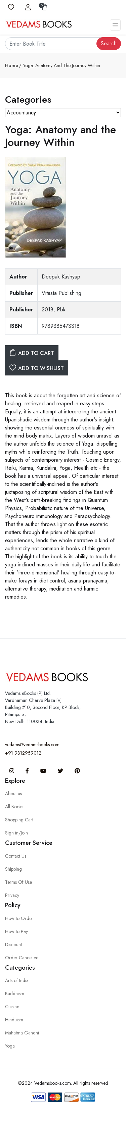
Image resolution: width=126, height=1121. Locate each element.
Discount (13, 944)
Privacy (12, 895)
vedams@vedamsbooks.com (32, 744)
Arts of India (17, 980)
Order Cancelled (22, 957)
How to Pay (16, 931)
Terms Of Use (18, 882)
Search (109, 43)
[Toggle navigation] (115, 25)
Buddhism (14, 993)
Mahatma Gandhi (22, 1032)
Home (11, 65)
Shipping (13, 869)
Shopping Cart (19, 819)
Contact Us (15, 856)
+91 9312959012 (23, 753)
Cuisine (12, 1006)
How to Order (19, 918)
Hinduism (14, 1019)
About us (13, 793)
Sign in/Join (16, 832)
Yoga (10, 1045)
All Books (14, 806)
